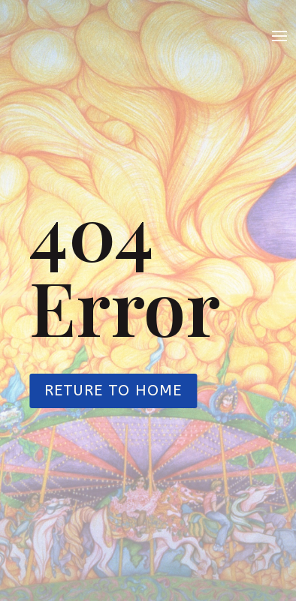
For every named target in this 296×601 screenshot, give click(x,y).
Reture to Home (113, 390)
